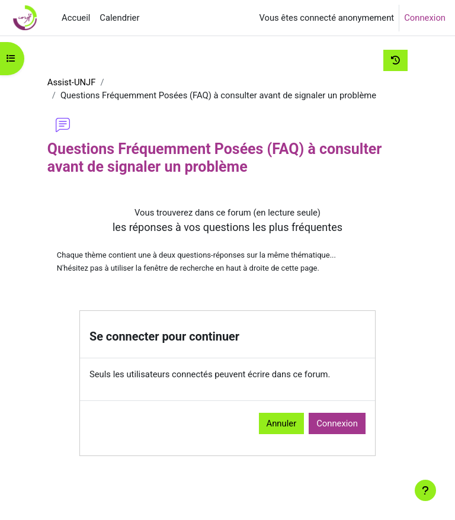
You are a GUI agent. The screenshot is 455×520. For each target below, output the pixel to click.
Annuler (282, 423)
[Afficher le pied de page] (425, 490)
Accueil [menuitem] (76, 17)
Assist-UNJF (71, 82)
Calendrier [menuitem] (119, 17)
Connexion (425, 17)
